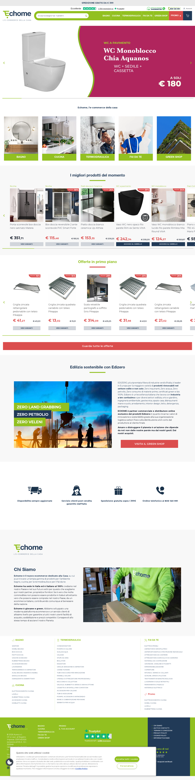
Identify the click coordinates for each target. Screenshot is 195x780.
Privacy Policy (159, 733)
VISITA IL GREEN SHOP (149, 443)
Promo (62, 726)
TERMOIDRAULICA (46, 732)
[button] (10, 762)
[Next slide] (191, 63)
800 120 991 (171, 501)
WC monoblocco (159, 186)
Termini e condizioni (162, 730)
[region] (83, 761)
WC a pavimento (123, 186)
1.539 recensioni (159, 755)
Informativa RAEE (161, 738)
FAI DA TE (42, 735)
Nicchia (13, 186)
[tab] (12, 98)
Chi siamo (157, 726)
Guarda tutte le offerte (97, 346)
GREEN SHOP (44, 738)
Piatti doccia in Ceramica (91, 186)
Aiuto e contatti (160, 728)
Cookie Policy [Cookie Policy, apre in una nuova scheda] (81, 769)
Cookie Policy (159, 735)
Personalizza (127, 766)
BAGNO (41, 726)
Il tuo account (67, 729)
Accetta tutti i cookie (127, 759)
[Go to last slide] (4, 63)
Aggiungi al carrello (133, 244)
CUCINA (41, 729)
